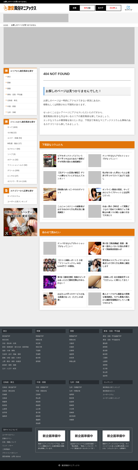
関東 (8, 82)
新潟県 (105, 350)
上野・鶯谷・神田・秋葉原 (11, 361)
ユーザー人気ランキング (17, 201)
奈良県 (71, 358)
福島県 (4, 416)
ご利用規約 (6, 449)
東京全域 (5, 340)
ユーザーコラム (108, 394)
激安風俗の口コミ (109, 391)
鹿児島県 (72, 416)
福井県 (105, 376)
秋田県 (4, 405)
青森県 (4, 402)
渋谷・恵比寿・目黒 (9, 343)
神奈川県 (39, 347)
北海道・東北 (11, 100)
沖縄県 (71, 420)
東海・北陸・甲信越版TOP (112, 336)
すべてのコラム (13, 196)
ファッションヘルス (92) (17, 165)
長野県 (105, 365)
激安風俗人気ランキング (111, 387)
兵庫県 (71, 350)
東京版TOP (6, 336)
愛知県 (105, 343)
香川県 (38, 412)
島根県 (38, 405)
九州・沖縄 (11, 112)
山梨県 (105, 361)
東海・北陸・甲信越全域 (111, 340)
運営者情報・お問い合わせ (11, 456)
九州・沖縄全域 (74, 391)
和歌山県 (72, 361)
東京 (8, 76)
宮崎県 (71, 412)
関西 (8, 88)
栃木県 (38, 358)
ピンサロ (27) (12, 176)
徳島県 (38, 416)
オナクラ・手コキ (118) (17, 181)
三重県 (105, 358)
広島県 (38, 394)
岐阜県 (105, 354)
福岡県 (71, 394)
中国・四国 (11, 106)
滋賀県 (71, 354)
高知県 (38, 423)
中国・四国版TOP (42, 387)
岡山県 (38, 398)
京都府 (71, 347)
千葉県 (38, 350)
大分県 (71, 409)
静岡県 (105, 347)
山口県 (38, 409)
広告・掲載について (9, 442)
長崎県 (71, 405)
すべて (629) (12, 127)
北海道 (4, 398)
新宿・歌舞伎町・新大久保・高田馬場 (15, 347)
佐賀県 (71, 402)
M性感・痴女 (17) (14, 143)
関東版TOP (40, 336)
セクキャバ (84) (13, 149)
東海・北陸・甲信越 (14, 94)
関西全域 (72, 340)
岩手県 (4, 412)
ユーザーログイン (8, 435)
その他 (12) (12, 133)
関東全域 (39, 340)
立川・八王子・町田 (9, 369)
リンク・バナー (7, 446)
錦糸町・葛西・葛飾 (9, 365)
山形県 (4, 409)
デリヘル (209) (13, 170)
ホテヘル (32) (12, 160)
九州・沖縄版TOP (75, 387)
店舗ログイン (7, 438)
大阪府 (71, 343)
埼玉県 (38, 343)
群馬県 (38, 361)
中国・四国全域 (41, 391)
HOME (5, 25)
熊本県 (71, 398)
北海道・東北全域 (8, 391)
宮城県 (4, 394)
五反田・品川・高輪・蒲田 (11, 354)
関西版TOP (73, 336)
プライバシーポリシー (10, 453)
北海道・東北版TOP (9, 387)
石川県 (105, 369)
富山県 (105, 372)
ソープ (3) (11, 154)
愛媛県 (38, 420)
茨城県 (38, 354)
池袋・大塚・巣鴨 (8, 350)
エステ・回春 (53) (14, 138)
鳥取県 (38, 402)
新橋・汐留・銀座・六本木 (11, 358)
